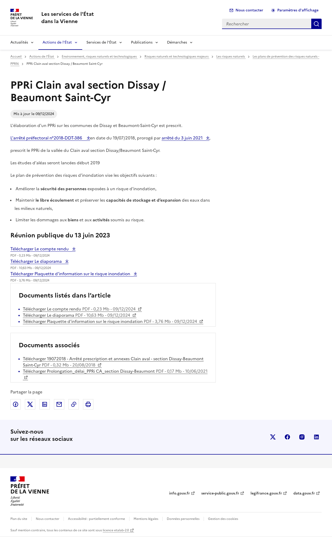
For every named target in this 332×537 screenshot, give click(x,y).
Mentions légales (146, 519)
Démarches (177, 42)
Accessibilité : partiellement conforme (96, 519)
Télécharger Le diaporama (36, 261)
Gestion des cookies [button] (223, 519)
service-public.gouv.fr (220, 493)
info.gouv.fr (179, 493)
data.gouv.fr (304, 493)
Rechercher (316, 24)
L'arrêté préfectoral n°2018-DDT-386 (47, 138)
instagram (302, 437)
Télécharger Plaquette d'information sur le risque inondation (70, 274)
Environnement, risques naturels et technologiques (99, 56)
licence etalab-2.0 (116, 530)
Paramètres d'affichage (298, 10)
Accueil (16, 56)
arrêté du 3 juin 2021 (183, 138)
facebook (287, 437)
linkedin (316, 437)
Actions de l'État (57, 42)
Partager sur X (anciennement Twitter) (30, 404)
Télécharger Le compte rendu (40, 249)
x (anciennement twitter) (273, 437)
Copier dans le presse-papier (73, 404)
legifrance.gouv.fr (266, 493)
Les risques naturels (231, 56)
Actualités (19, 42)
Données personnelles (183, 519)
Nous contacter (249, 10)
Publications (142, 42)
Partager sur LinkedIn (44, 404)
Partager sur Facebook (15, 404)
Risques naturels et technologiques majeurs (176, 56)
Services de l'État (101, 42)
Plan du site (18, 519)
